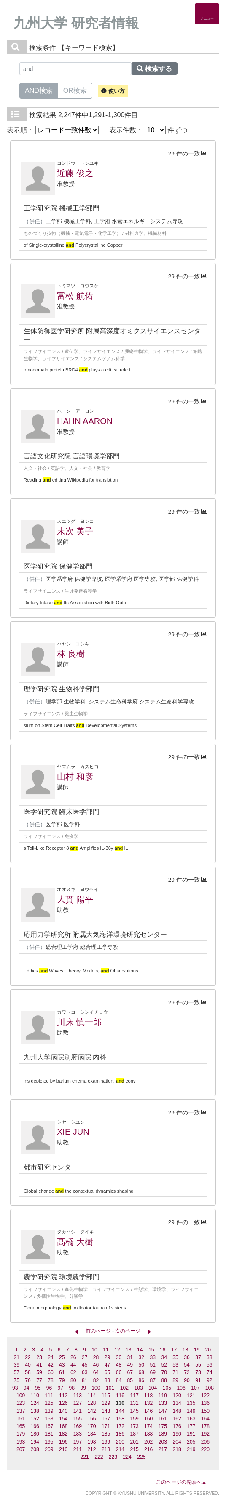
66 (119, 1372)
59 (39, 1372)
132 (148, 1403)
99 (83, 1388)
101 (110, 1388)
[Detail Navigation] (207, 13)
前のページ (98, 1331)
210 (63, 1449)
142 (91, 1411)
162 (176, 1419)
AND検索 (39, 90)
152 (35, 1419)
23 (39, 1357)
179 (20, 1434)
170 (91, 1426)
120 (176, 1396)
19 (197, 1350)
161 (163, 1419)
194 (35, 1442)
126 (63, 1403)
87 (153, 1380)
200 (120, 1442)
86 (142, 1380)
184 (91, 1434)
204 (176, 1442)
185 (106, 1434)
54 (187, 1365)
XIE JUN (73, 1131)
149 (191, 1411)
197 (77, 1442)
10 (94, 1350)
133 (163, 1403)
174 (148, 1426)
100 (95, 1388)
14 (140, 1350)
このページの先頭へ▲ (181, 1482)
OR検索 (75, 90)
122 (205, 1396)
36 (187, 1357)
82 (96, 1380)
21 (16, 1357)
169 (77, 1426)
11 (106, 1350)
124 (35, 1403)
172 (120, 1426)
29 (107, 1357)
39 (16, 1365)
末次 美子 (75, 531)
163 (191, 1419)
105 (167, 1388)
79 (62, 1380)
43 (62, 1365)
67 (130, 1372)
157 (106, 1419)
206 (205, 1442)
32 (142, 1357)
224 (127, 1457)
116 (120, 1396)
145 (134, 1411)
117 (134, 1396)
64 (96, 1372)
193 (20, 1442)
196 (63, 1442)
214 (120, 1449)
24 (51, 1357)
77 (39, 1380)
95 (38, 1388)
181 (49, 1434)
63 (85, 1372)
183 (77, 1434)
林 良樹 (71, 654)
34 (164, 1357)
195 (49, 1442)
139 (49, 1411)
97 (61, 1388)
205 (191, 1442)
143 (106, 1411)
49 (130, 1365)
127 (77, 1403)
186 (120, 1434)
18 (185, 1350)
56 (210, 1365)
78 (51, 1380)
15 (151, 1350)
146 (148, 1411)
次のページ (127, 1331)
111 (49, 1396)
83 (107, 1380)
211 (77, 1449)
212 (91, 1449)
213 (106, 1449)
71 (175, 1372)
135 (191, 1403)
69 (153, 1372)
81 (85, 1380)
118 (148, 1396)
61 (62, 1372)
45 (85, 1365)
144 (120, 1411)
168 (63, 1426)
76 (28, 1380)
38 (210, 1357)
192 (205, 1434)
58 (28, 1372)
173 (134, 1426)
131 (134, 1403)
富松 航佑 (75, 295)
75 (16, 1380)
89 (175, 1380)
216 (148, 1449)
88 (164, 1380)
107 (195, 1388)
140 (63, 1411)
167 (49, 1426)
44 (73, 1365)
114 (91, 1396)
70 (164, 1372)
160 (148, 1419)
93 (15, 1388)
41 (39, 1365)
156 (91, 1419)
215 (134, 1449)
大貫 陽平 (75, 899)
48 (119, 1365)
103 (138, 1388)
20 (208, 1350)
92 (210, 1380)
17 (174, 1350)
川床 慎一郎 (79, 1022)
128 (91, 1403)
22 (28, 1357)
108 (209, 1388)
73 (198, 1372)
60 (51, 1372)
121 (191, 1396)
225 (141, 1457)
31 (130, 1357)
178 (205, 1426)
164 (205, 1419)
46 (96, 1365)
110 (35, 1396)
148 (176, 1411)
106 (181, 1388)
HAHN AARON (85, 421)
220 (205, 1449)
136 (205, 1403)
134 (176, 1403)
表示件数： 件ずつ (148, 130)
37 (198, 1357)
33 (153, 1357)
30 (119, 1357)
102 (124, 1388)
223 (113, 1457)
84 (119, 1380)
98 (72, 1388)
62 (73, 1372)
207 (20, 1449)
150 (205, 1411)
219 (191, 1449)
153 (49, 1419)
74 (210, 1372)
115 (106, 1396)
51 (153, 1365)
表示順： (53, 130)
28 (96, 1357)
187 (134, 1434)
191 (191, 1434)
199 (106, 1442)
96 (49, 1388)
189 (163, 1434)
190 (176, 1434)
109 (20, 1396)
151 (20, 1419)
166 (35, 1426)
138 (35, 1411)
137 (20, 1411)
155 (77, 1419)
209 (49, 1449)
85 (130, 1380)
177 (191, 1426)
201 (134, 1442)
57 (16, 1372)
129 (106, 1403)
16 (163, 1350)
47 (107, 1365)
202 (148, 1442)
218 (176, 1449)
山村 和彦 (75, 776)
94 (27, 1388)
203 (163, 1442)
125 (49, 1403)
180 (35, 1434)
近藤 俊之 (75, 173)
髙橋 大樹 (75, 1241)
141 (77, 1411)
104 (152, 1388)
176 (176, 1426)
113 (77, 1396)
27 (85, 1357)
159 (134, 1419)
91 (198, 1380)
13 (129, 1350)
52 (164, 1365)
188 (148, 1434)
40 (28, 1365)
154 (63, 1419)
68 (142, 1372)
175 (163, 1426)
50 (142, 1365)
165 (20, 1426)
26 (73, 1357)
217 (163, 1449)
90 (187, 1380)
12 (117, 1350)
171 (106, 1426)
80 (73, 1380)
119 (163, 1396)
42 (51, 1365)
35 (175, 1357)
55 (198, 1365)
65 (107, 1372)
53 (175, 1365)
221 (84, 1457)
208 (35, 1449)
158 (120, 1419)
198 (91, 1442)
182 (63, 1434)
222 (98, 1457)
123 (20, 1403)
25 (62, 1357)
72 (187, 1372)
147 (163, 1411)
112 (63, 1396)
